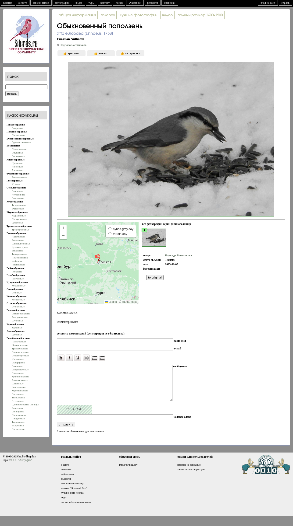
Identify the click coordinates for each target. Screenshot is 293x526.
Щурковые (17, 320)
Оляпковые (18, 373)
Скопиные (17, 191)
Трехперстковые (20, 229)
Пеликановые (19, 149)
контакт (105, 2)
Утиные (16, 184)
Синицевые (18, 411)
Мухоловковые (20, 390)
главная (7, 2)
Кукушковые (18, 285)
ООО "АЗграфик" (21, 467)
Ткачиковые (18, 422)
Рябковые (17, 271)
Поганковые (18, 135)
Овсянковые (18, 429)
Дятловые (17, 334)
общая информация (77, 15)
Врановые (17, 366)
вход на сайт (268, 2)
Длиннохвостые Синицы (25, 404)
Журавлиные (19, 215)
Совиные (16, 292)
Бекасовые (17, 250)
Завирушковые (20, 380)
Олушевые (17, 152)
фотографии (62, 2)
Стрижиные (18, 306)
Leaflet (111, 301)
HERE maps (129, 301)
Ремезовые (17, 408)
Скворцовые (18, 362)
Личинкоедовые (20, 352)
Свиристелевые (20, 369)
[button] (97, 258)
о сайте (22, 2)
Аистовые (17, 170)
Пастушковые (19, 219)
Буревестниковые (21, 142)
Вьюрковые (18, 425)
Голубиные (18, 278)
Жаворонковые (20, 345)
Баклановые (18, 156)
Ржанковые (18, 240)
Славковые (18, 383)
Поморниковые (20, 257)
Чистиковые (18, 264)
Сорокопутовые (20, 355)
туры (91, 2)
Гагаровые (17, 128)
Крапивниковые (20, 376)
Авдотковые (18, 236)
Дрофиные (17, 222)
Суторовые (18, 401)
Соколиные (18, 198)
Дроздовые (18, 394)
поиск (119, 2)
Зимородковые (20, 317)
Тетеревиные (19, 205)
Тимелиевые (18, 397)
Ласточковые (19, 341)
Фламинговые (19, 177)
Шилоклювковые (21, 243)
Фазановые (18, 208)
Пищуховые (18, 418)
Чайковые (17, 261)
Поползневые (19, 415)
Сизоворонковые (21, 313)
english (285, 2)
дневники (169, 2)
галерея (108, 15)
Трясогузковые (20, 348)
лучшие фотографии (138, 15)
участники (135, 2)
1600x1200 (200, 15)
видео (78, 2)
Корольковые (19, 387)
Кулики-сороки (20, 247)
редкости (152, 2)
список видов (41, 2)
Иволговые (18, 359)
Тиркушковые (19, 254)
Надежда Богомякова (73, 45)
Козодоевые (18, 299)
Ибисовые (17, 166)
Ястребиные (18, 194)
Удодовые (17, 327)
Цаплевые (17, 163)
